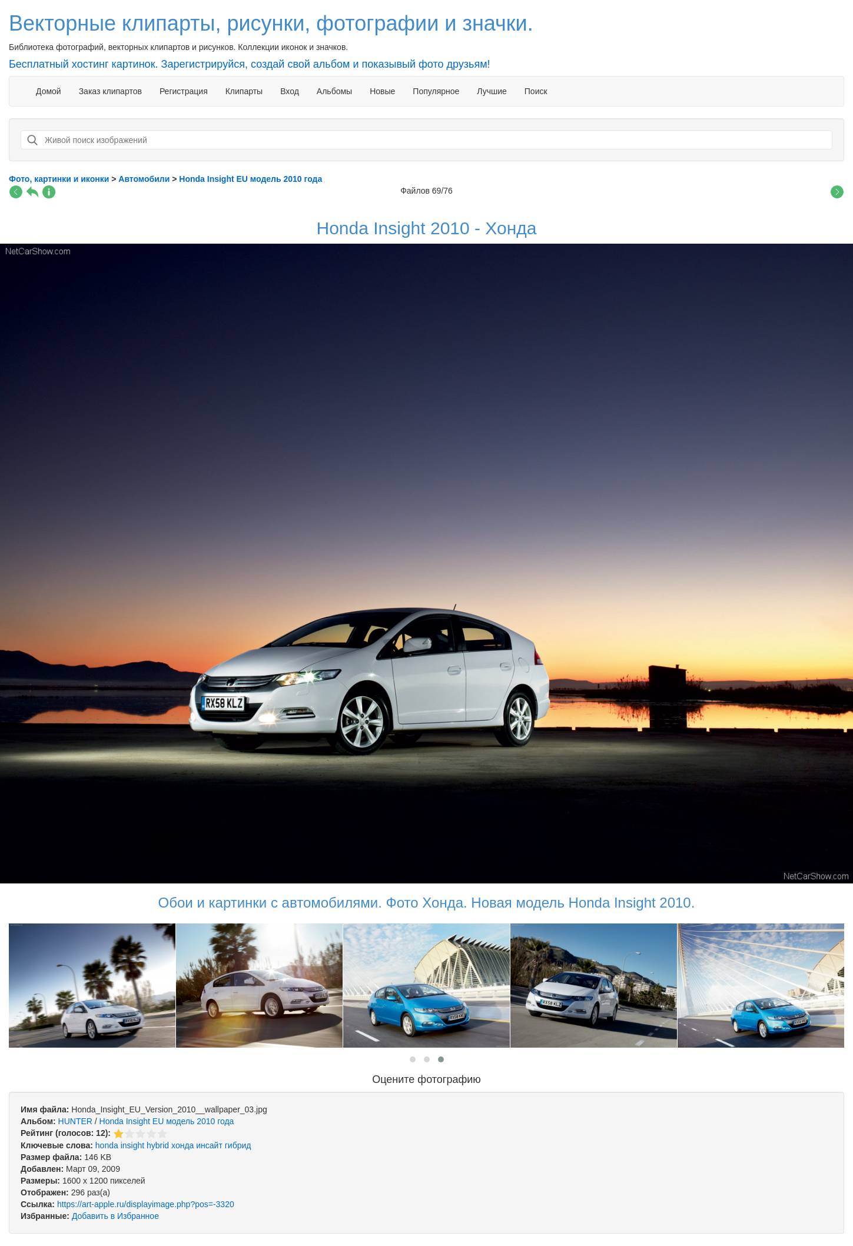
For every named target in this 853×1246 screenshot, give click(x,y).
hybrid (158, 1145)
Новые (382, 91)
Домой (48, 91)
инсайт (209, 1145)
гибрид (238, 1145)
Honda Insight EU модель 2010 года (166, 1121)
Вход (289, 91)
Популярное (436, 91)
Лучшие (491, 91)
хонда (182, 1145)
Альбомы (334, 91)
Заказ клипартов (110, 91)
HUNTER (75, 1121)
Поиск (536, 91)
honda (106, 1145)
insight (132, 1145)
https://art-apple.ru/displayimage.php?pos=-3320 (145, 1204)
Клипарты (244, 91)
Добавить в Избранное (115, 1216)
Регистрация (184, 91)
